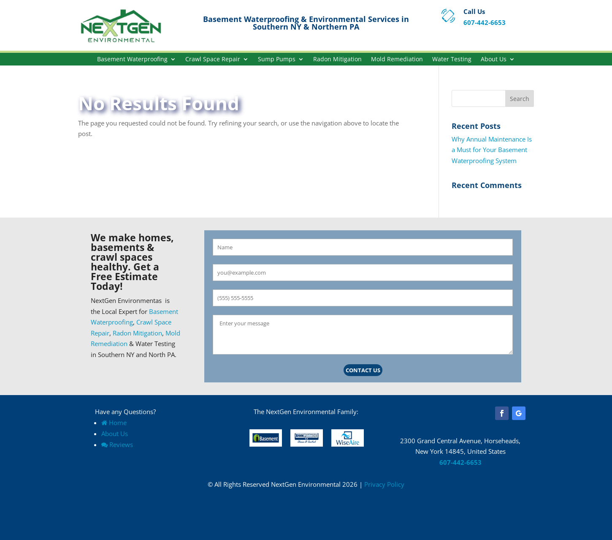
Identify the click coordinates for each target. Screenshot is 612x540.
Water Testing (451, 59)
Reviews (117, 444)
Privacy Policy (384, 484)
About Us (493, 59)
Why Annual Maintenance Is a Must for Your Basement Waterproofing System (492, 150)
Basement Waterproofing (132, 59)
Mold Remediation (397, 59)
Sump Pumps (276, 59)
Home (114, 422)
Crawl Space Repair (212, 59)
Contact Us (363, 370)
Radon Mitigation (337, 59)
